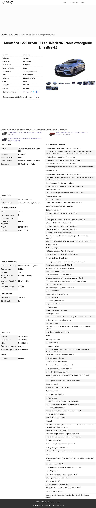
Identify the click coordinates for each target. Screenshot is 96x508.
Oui (30, 97)
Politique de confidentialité (41, 505)
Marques (75, 2)
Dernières (67, 2)
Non (37, 97)
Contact (83, 2)
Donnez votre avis (9, 92)
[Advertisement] (48, 19)
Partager (26, 92)
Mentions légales (58, 505)
